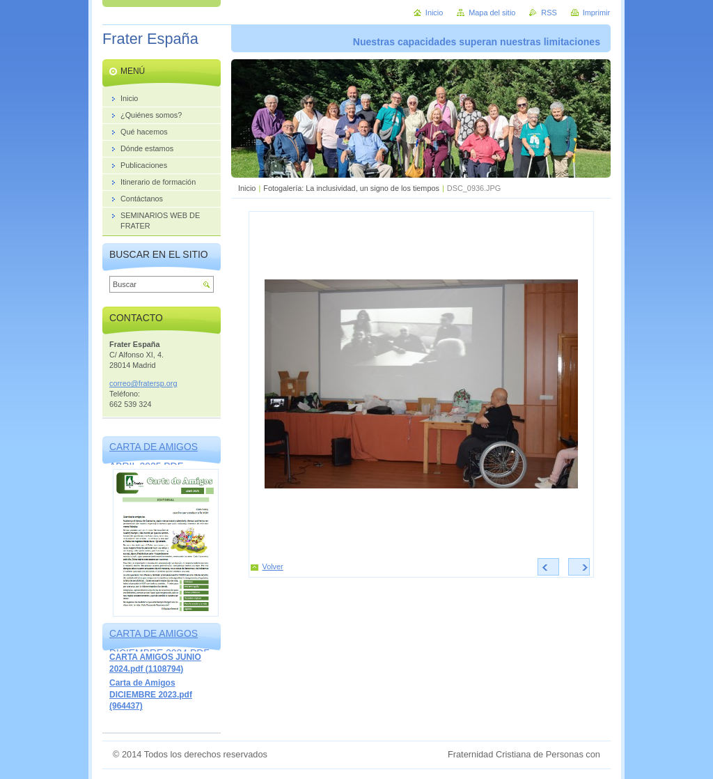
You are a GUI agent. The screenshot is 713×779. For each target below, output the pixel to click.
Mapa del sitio (492, 12)
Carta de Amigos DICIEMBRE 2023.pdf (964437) (150, 694)
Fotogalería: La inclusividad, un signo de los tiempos (351, 188)
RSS (548, 12)
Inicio (247, 188)
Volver (273, 566)
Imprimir (596, 12)
